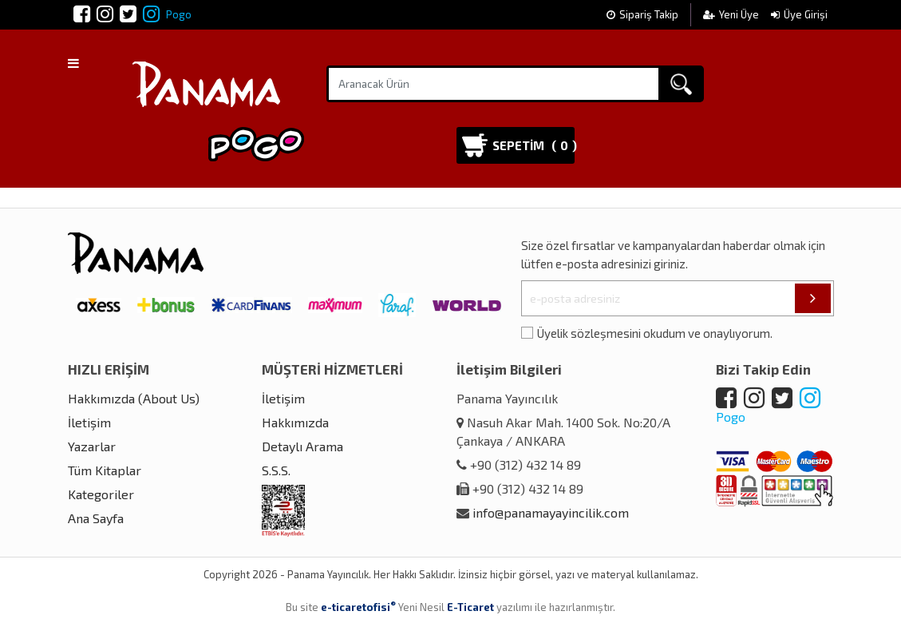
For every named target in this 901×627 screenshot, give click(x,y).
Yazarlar (92, 446)
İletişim (89, 422)
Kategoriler (101, 494)
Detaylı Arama (302, 446)
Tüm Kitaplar (104, 470)
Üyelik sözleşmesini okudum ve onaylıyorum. (655, 333)
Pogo (167, 14)
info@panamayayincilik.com (550, 512)
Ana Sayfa (96, 518)
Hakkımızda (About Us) (134, 398)
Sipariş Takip (642, 14)
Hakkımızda (295, 422)
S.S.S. (276, 470)
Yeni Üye (732, 14)
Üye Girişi (799, 14)
